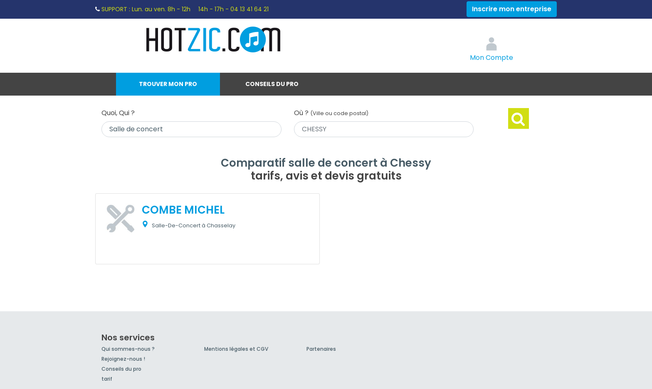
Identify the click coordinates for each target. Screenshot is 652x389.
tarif (106, 378)
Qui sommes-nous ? (128, 348)
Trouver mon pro (168, 84)
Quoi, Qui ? (118, 113)
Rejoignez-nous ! (123, 358)
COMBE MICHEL (183, 209)
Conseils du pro (272, 84)
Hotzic (214, 39)
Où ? (331, 113)
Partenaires (321, 348)
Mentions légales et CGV (236, 348)
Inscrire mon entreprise (511, 9)
